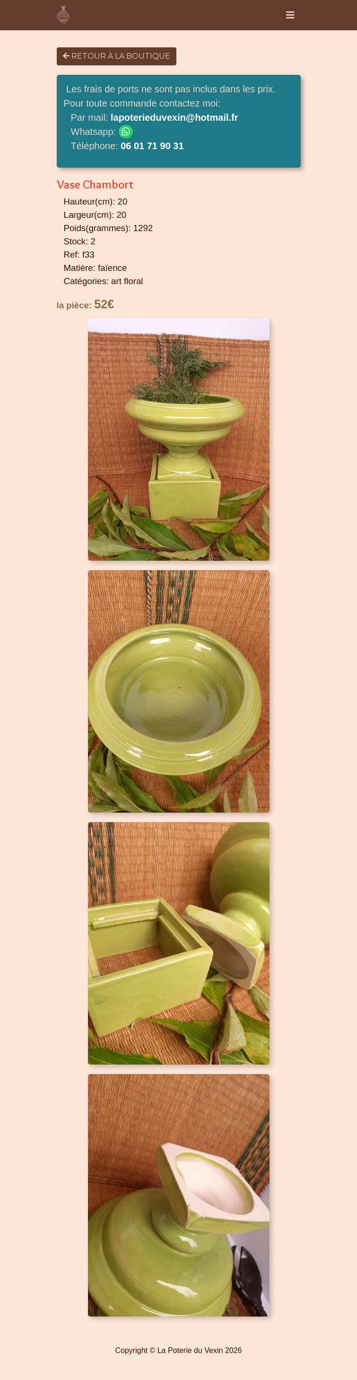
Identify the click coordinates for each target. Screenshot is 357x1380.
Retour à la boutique (116, 56)
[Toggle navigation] (290, 15)
